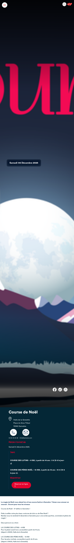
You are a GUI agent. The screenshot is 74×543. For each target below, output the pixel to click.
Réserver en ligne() (21, 485)
